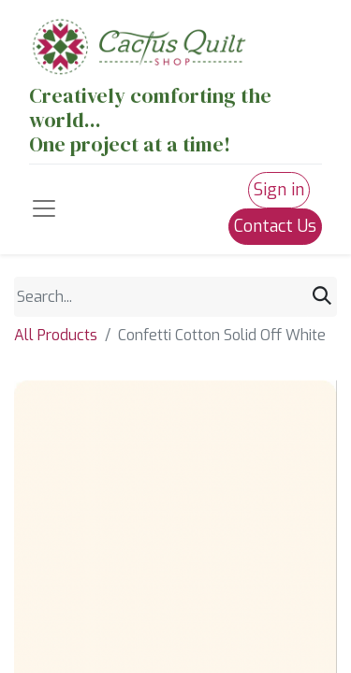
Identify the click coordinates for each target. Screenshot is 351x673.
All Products (55, 335)
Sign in (279, 190)
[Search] (322, 296)
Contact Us (275, 226)
